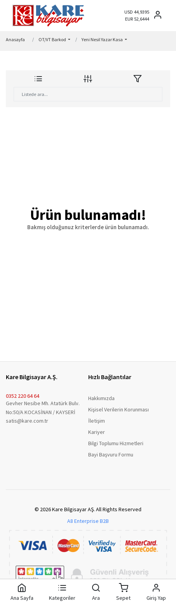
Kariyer (96, 431)
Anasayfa (15, 39)
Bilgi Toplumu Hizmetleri (115, 443)
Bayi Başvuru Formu (110, 454)
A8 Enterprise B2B (88, 520)
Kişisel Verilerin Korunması (118, 409)
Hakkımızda (101, 398)
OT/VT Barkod (52, 39)
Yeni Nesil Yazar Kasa (103, 39)
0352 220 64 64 (22, 395)
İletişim (96, 420)
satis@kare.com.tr (27, 420)
